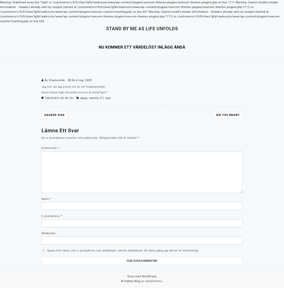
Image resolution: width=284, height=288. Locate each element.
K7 (102, 98)
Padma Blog (132, 281)
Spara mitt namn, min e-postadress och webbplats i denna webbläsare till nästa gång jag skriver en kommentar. (123, 250)
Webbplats (48, 233)
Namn (46, 199)
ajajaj (83, 98)
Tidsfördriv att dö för (59, 98)
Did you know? (228, 115)
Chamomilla (57, 80)
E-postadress (51, 216)
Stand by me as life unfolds (142, 28)
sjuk (108, 98)
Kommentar (50, 148)
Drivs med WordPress (142, 276)
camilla (94, 98)
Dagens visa (54, 115)
